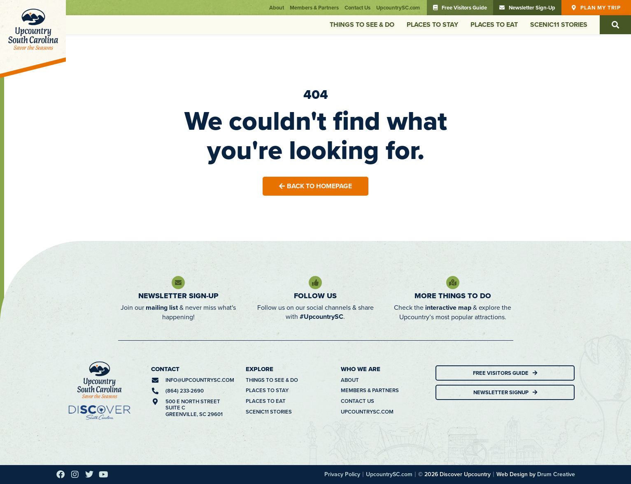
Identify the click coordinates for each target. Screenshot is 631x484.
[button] (615, 24)
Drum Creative (556, 474)
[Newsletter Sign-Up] (178, 282)
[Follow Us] (315, 282)
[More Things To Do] (452, 282)
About (276, 7)
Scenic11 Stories (558, 24)
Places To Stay (432, 24)
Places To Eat (494, 24)
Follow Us (315, 295)
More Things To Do (452, 295)
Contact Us (357, 7)
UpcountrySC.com (398, 7)
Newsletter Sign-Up (178, 295)
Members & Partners (314, 7)
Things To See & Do (362, 24)
